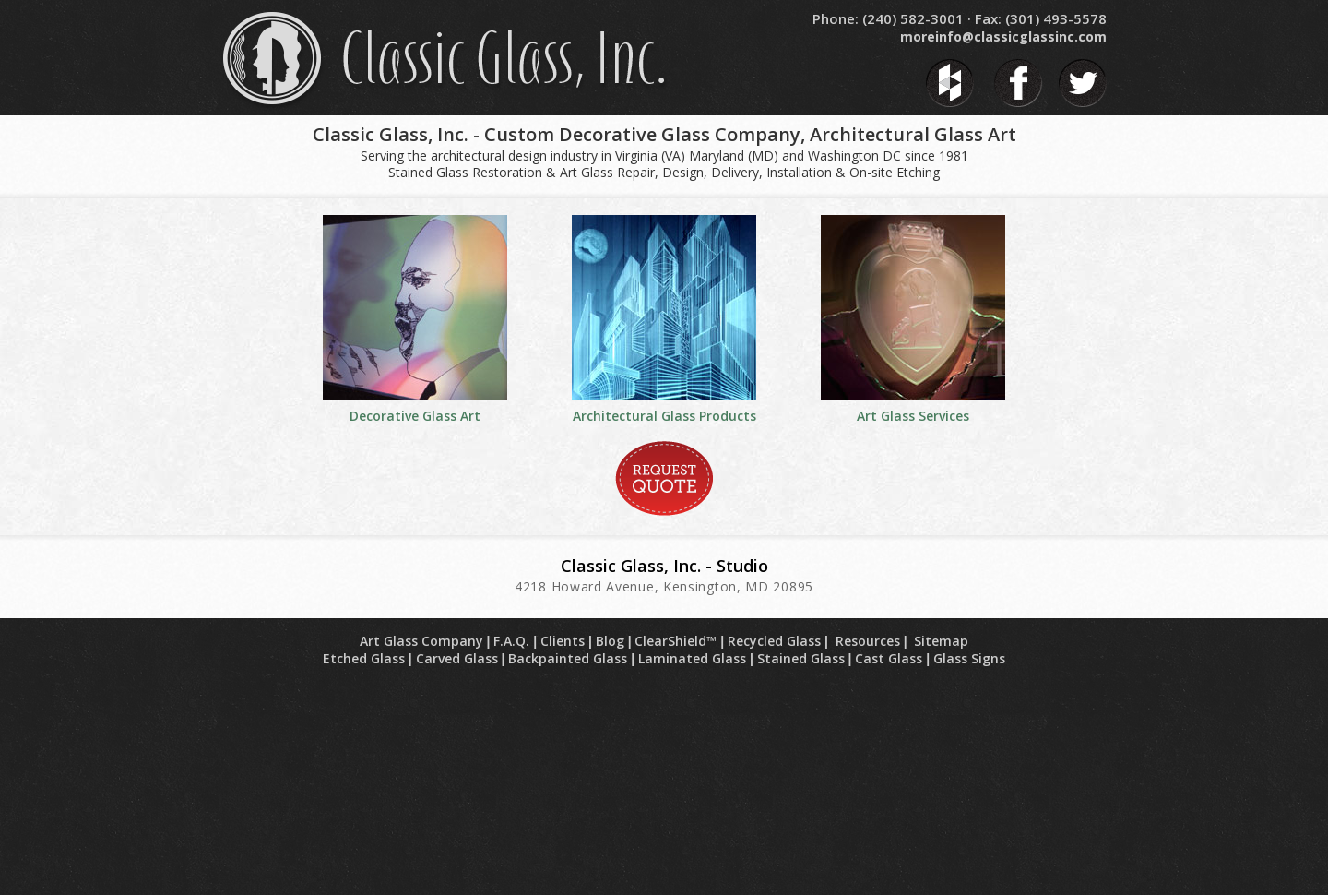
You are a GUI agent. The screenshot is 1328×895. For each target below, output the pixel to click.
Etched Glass (364, 658)
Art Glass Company (421, 641)
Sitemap (941, 641)
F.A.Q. (511, 641)
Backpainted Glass (567, 658)
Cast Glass (888, 658)
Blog (610, 641)
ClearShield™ (675, 641)
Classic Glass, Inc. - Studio (664, 566)
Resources (868, 641)
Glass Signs (969, 658)
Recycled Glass (774, 641)
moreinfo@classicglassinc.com (1003, 36)
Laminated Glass (692, 658)
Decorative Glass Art (415, 415)
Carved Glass (457, 658)
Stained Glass (801, 658)
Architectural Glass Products (664, 415)
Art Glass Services (913, 415)
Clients (562, 641)
